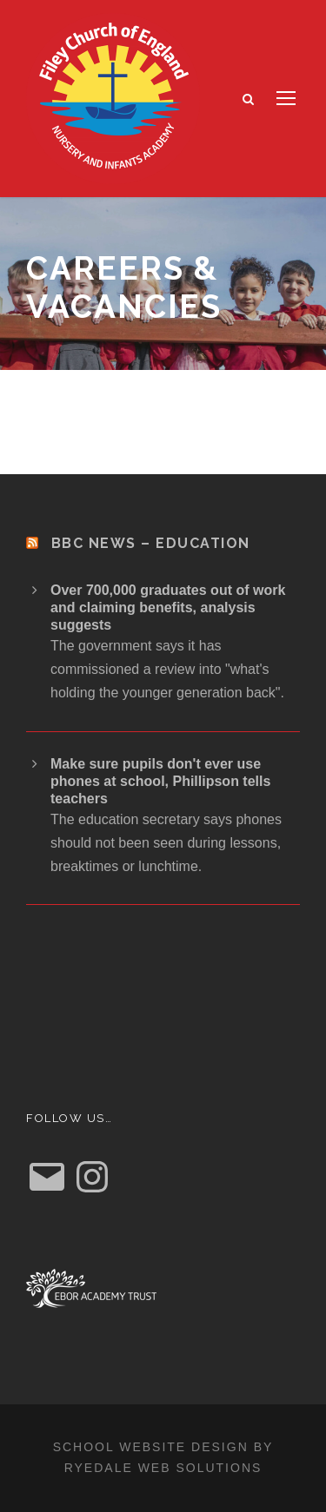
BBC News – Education (150, 543)
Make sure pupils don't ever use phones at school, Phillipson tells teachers (160, 781)
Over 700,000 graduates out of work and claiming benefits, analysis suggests (167, 607)
